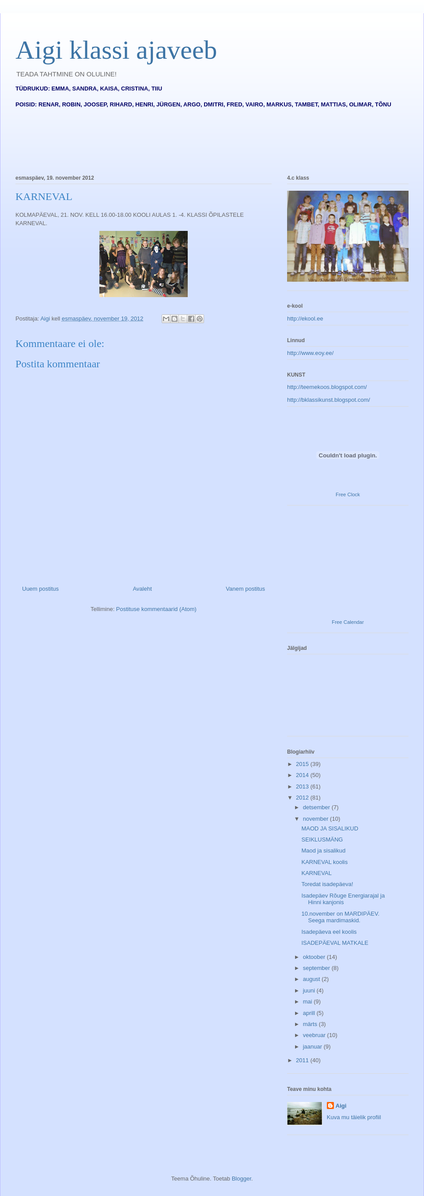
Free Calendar (347, 622)
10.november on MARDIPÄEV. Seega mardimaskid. (340, 917)
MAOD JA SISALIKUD (329, 828)
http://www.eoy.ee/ (310, 353)
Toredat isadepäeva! (327, 884)
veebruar (315, 1035)
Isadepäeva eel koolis (328, 931)
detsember (317, 807)
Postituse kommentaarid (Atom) (156, 609)
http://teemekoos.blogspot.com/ (327, 387)
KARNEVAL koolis (324, 862)
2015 (303, 764)
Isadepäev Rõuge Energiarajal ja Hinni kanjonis (343, 899)
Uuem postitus (40, 588)
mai (308, 1001)
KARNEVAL (316, 873)
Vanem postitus (245, 588)
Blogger (241, 1178)
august (312, 979)
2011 (303, 1060)
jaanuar (313, 1046)
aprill (310, 1013)
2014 (303, 775)
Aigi (341, 1105)
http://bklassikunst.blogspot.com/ (328, 399)
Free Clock (348, 494)
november (316, 818)
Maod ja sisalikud (323, 850)
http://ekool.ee (305, 318)
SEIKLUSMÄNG (322, 839)
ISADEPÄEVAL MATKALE (334, 942)
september (317, 968)
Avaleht (142, 588)
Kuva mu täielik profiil (354, 1117)
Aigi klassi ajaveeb (116, 49)
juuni (310, 990)
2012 (303, 797)
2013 (303, 786)
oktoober (315, 957)
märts (311, 1024)
